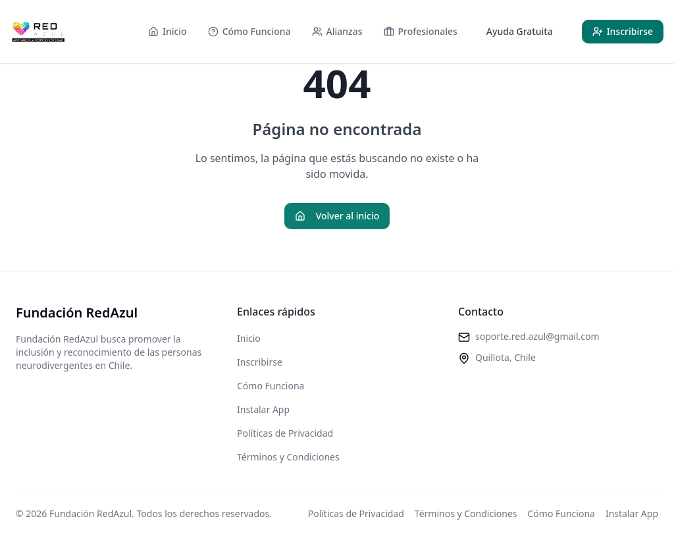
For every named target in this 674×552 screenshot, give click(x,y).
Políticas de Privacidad (285, 433)
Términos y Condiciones (288, 457)
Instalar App (263, 409)
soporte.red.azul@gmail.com (537, 336)
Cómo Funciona (270, 385)
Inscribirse (259, 362)
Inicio (249, 338)
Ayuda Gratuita (519, 31)
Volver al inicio (337, 215)
